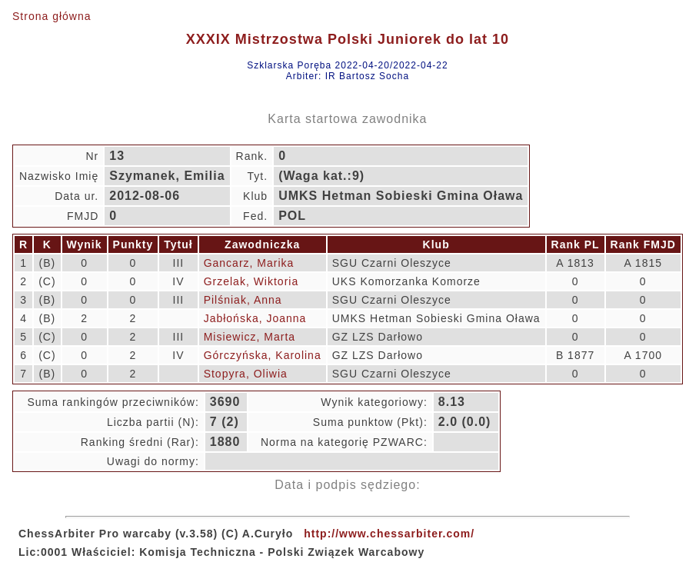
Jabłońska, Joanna (255, 318)
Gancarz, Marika (249, 263)
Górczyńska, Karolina (262, 355)
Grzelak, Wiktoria (251, 281)
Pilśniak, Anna (243, 300)
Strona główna (52, 16)
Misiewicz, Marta (249, 337)
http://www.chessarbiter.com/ (389, 533)
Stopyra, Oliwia (246, 373)
